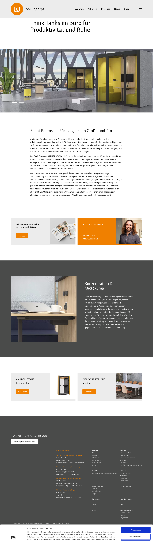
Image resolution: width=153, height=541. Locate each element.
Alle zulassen (136, 514)
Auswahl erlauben (135, 521)
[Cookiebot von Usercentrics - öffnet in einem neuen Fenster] (13, 537)
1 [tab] (14, 102)
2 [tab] (21, 102)
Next (78, 309)
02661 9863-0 (88, 235)
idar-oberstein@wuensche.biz (66, 483)
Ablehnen (135, 527)
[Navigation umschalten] (140, 9)
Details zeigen (109, 537)
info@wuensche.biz (90, 238)
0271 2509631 (61, 492)
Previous (9, 309)
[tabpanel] (76, 80)
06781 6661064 (61, 480)
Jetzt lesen (22, 235)
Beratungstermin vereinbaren (24, 441)
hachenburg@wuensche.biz (65, 471)
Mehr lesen (22, 391)
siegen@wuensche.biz (64, 494)
